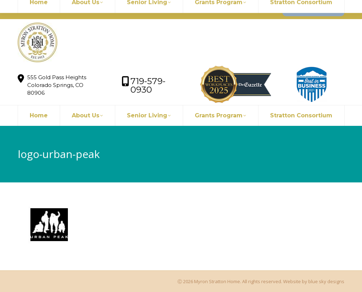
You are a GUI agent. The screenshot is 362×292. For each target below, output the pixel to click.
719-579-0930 (119, 9)
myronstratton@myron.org (57, 9)
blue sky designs (326, 281)
